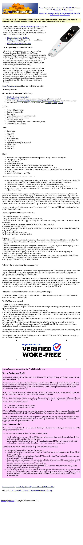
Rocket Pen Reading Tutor (30, 26)
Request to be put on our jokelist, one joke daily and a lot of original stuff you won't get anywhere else (59, 14)
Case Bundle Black (53, 101)
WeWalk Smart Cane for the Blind (19, 44)
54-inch (54, 103)
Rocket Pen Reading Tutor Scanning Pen (31, 101)
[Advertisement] (41, 519)
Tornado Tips (20, 487)
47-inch (48, 103)
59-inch (60, 103)
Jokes (40, 487)
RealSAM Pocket (13, 40)
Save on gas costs (8, 487)
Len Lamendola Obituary (19, 490)
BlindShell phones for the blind (18, 38)
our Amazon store (10, 86)
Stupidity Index (31, 487)
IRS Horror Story (49, 487)
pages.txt (11, 501)
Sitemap (4, 501)
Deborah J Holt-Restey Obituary (41, 490)
